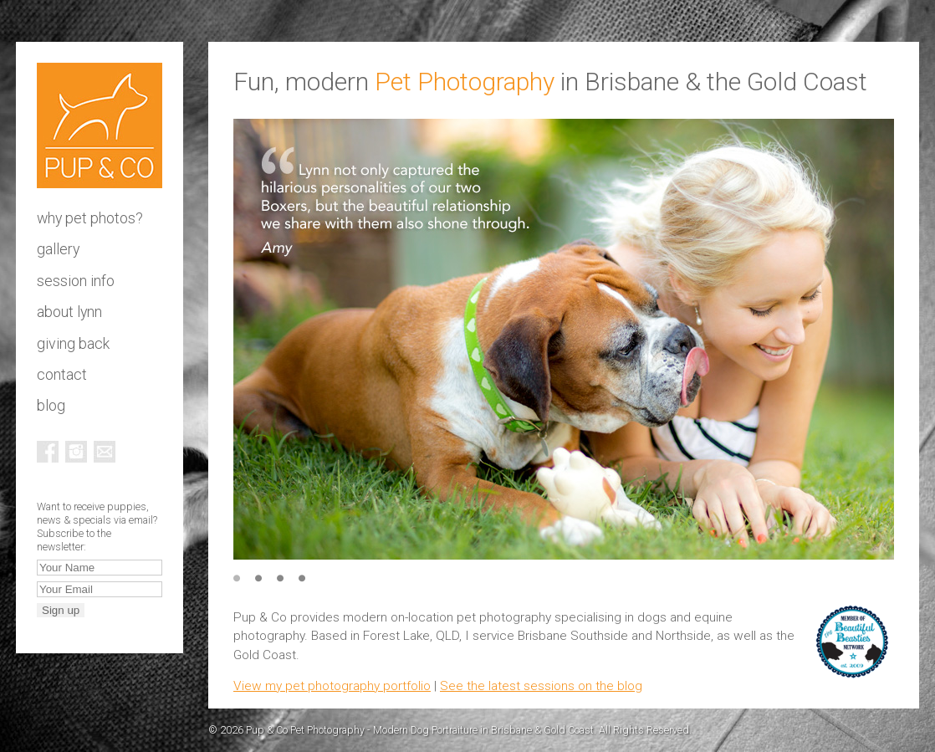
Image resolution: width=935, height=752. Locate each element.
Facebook (48, 452)
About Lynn (69, 312)
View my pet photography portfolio (332, 685)
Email (104, 452)
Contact (62, 374)
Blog (51, 405)
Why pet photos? (90, 218)
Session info (76, 281)
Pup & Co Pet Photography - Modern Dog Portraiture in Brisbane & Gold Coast (99, 125)
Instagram (76, 452)
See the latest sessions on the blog (541, 685)
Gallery (58, 249)
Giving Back (73, 343)
